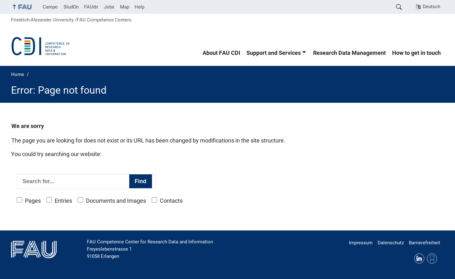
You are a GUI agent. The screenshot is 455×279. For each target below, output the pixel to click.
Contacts (171, 201)
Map (124, 7)
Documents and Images (116, 201)
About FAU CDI (221, 53)
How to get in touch (416, 53)
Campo (50, 7)
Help (139, 7)
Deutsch (431, 6)
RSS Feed (432, 258)
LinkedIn (419, 258)
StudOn (71, 7)
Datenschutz (391, 243)
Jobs (109, 7)
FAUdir (91, 7)
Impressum (361, 243)
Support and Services (273, 53)
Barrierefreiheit (424, 243)
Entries (63, 201)
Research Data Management (349, 53)
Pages (33, 201)
